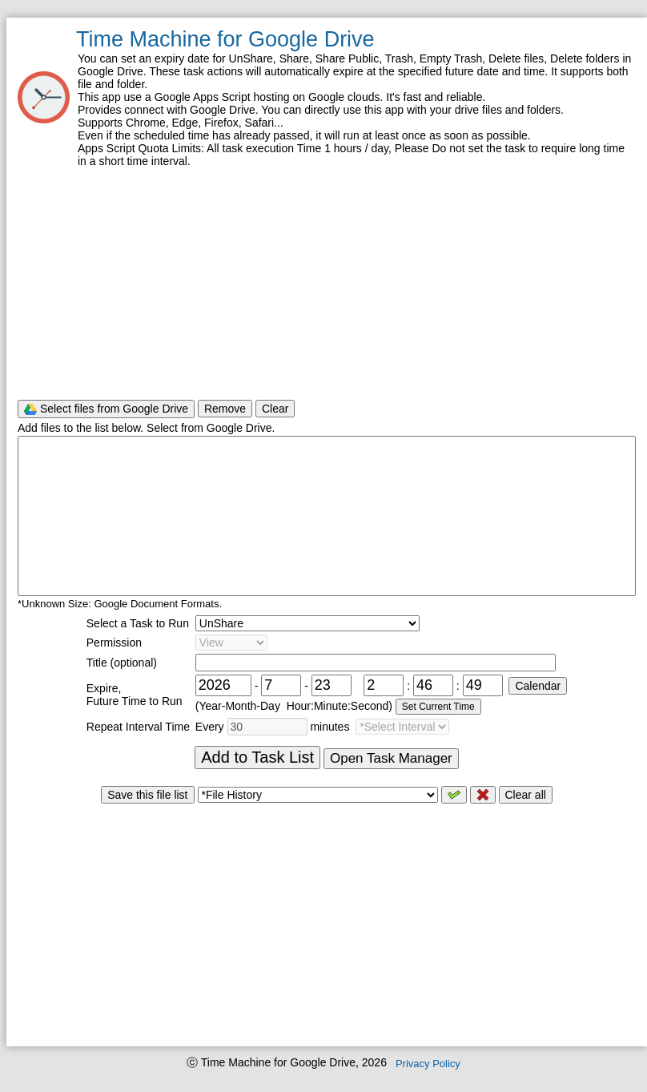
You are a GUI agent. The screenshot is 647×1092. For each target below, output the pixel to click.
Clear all (525, 794)
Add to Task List (257, 757)
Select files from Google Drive (106, 409)
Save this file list (147, 794)
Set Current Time (438, 706)
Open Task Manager (391, 758)
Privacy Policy (428, 1064)
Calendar (538, 685)
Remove (225, 408)
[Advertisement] (327, 282)
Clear (275, 408)
